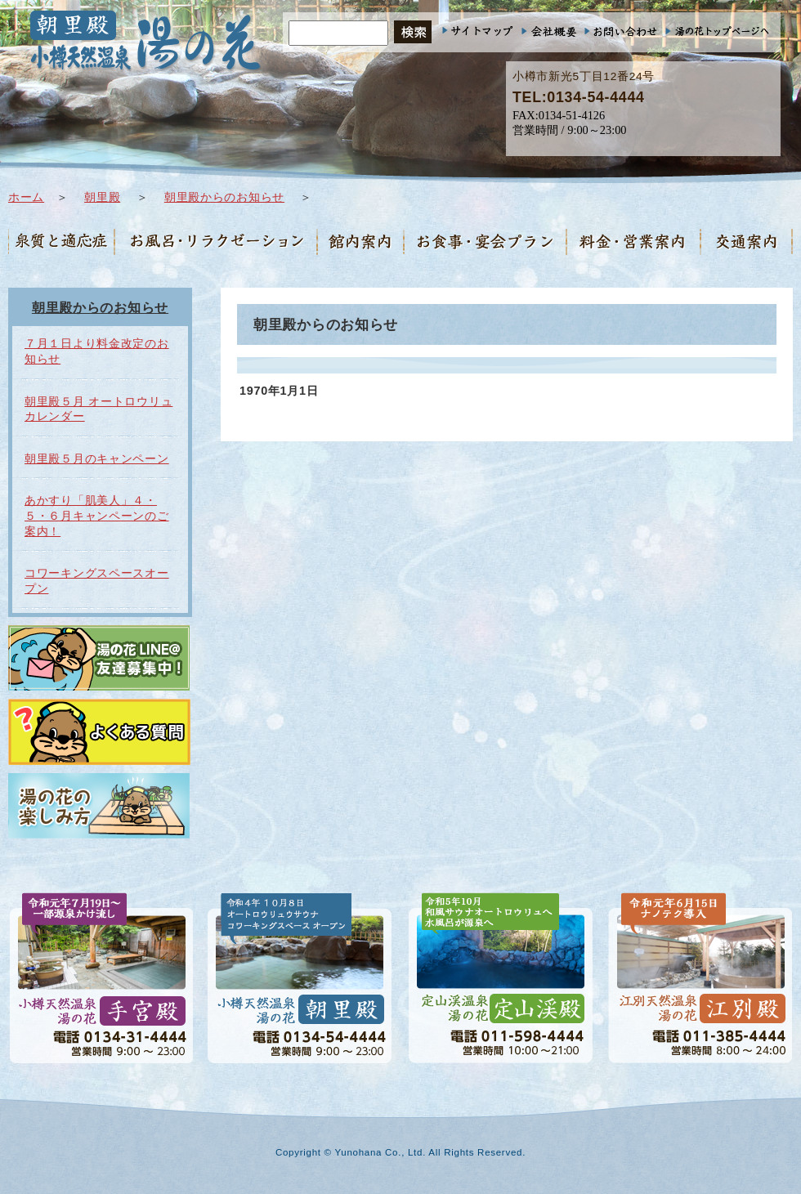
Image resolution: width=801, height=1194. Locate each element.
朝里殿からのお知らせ (224, 196)
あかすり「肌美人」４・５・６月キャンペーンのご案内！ (97, 515)
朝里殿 (102, 196)
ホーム (26, 196)
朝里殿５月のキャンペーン (97, 458)
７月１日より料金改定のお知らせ (97, 351)
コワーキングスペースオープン (97, 580)
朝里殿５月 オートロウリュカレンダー (98, 409)
